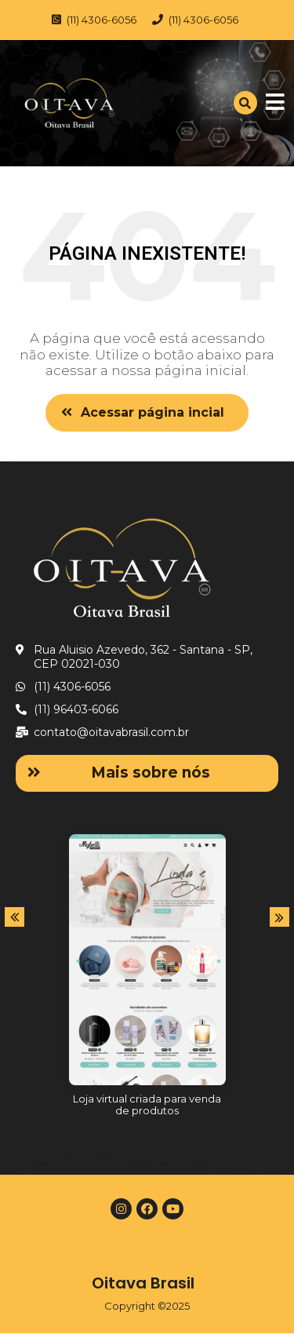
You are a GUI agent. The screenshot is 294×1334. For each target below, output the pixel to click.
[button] (147, 412)
